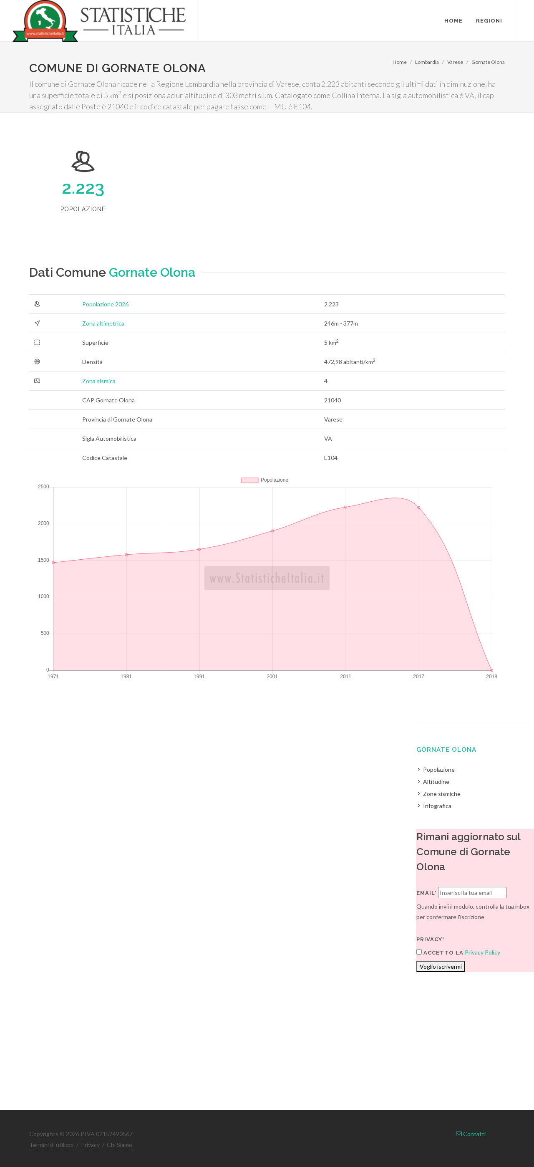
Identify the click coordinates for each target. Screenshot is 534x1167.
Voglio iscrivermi (441, 966)
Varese (455, 62)
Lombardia (427, 62)
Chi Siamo (119, 1144)
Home (400, 62)
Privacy (90, 1144)
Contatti (471, 1133)
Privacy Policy (482, 952)
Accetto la (439, 952)
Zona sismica (99, 380)
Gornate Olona (488, 62)
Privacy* (430, 939)
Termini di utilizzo (51, 1144)
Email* (426, 893)
